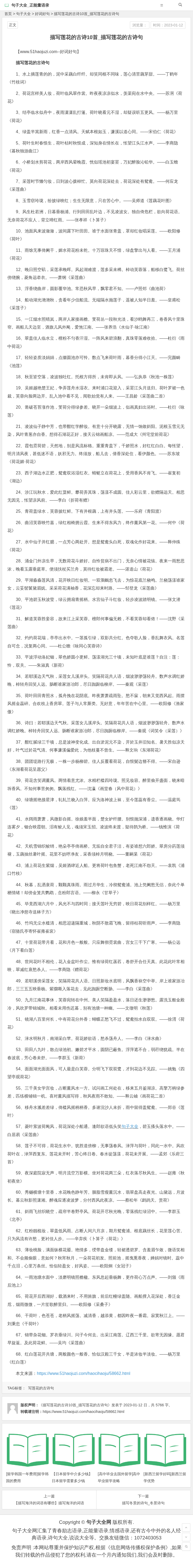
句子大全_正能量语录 (30, 5)
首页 (8, 14)
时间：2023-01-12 (168, 25)
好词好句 (42, 14)
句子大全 (23, 14)
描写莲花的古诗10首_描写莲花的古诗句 (86, 14)
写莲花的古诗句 (41, 1388)
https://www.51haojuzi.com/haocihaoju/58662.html (83, 1373)
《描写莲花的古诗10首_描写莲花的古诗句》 (75, 1405)
